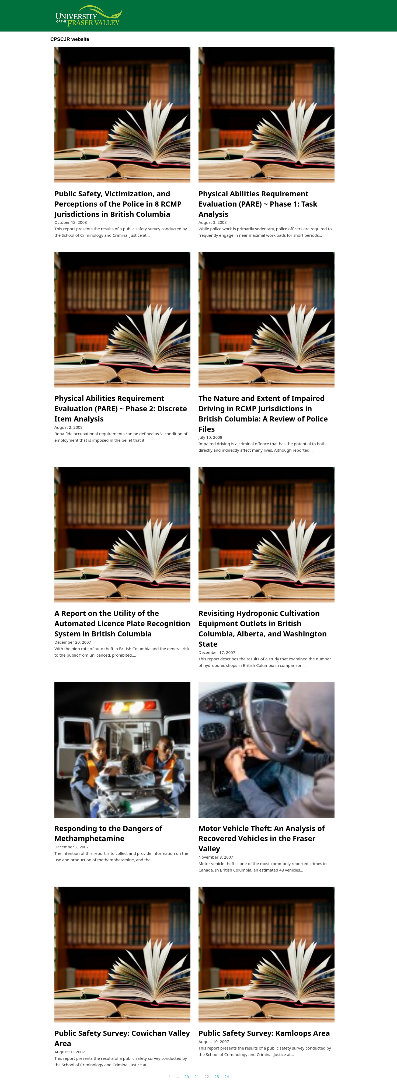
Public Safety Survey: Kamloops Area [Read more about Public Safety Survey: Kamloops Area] (264, 1033)
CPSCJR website (69, 39)
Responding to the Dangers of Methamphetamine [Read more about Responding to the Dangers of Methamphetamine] (108, 833)
